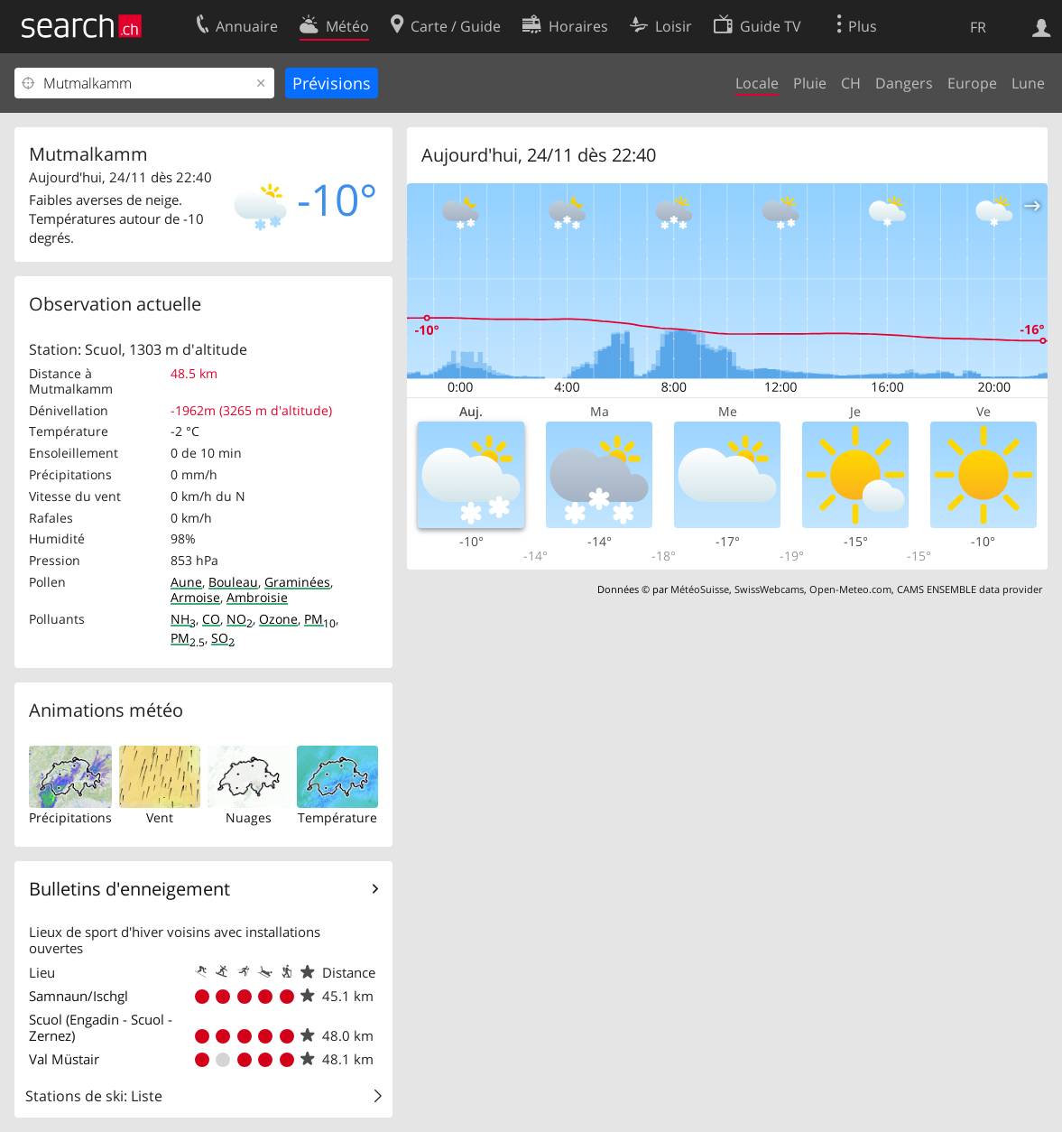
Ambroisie (257, 597)
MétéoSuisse (699, 589)
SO (223, 637)
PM (320, 618)
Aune (186, 581)
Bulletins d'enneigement (129, 889)
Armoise (195, 597)
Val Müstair (64, 1059)
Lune (1028, 83)
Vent (159, 817)
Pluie (810, 83)
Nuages (249, 817)
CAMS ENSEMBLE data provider (969, 589)
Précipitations (70, 817)
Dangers (904, 83)
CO (211, 618)
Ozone (278, 618)
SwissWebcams (769, 589)
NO (239, 618)
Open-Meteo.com (850, 589)
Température (337, 817)
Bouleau (233, 581)
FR (978, 27)
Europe (972, 83)
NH (183, 618)
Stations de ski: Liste (93, 1096)
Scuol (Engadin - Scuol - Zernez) (100, 1027)
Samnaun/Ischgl (78, 996)
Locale (757, 83)
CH (851, 83)
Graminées (297, 581)
